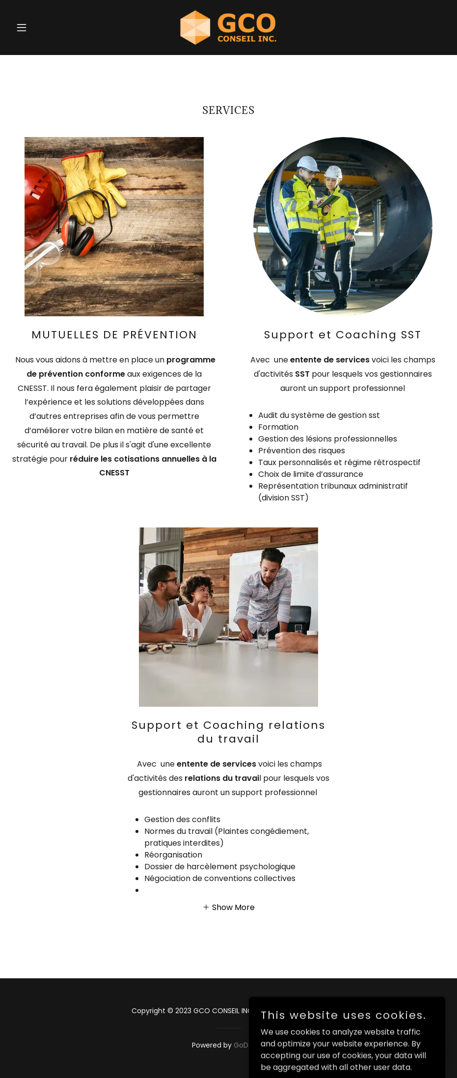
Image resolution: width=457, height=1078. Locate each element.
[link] (228, 27)
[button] (44, 27)
